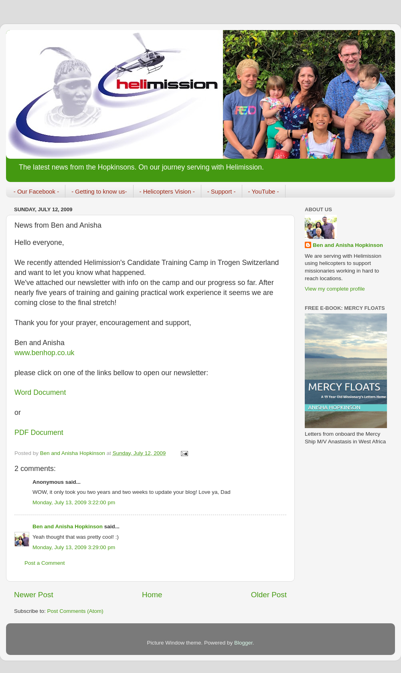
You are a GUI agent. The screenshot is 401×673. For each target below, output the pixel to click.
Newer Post (33, 594)
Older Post (269, 594)
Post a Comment (44, 563)
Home (152, 594)
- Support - (221, 191)
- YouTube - (263, 191)
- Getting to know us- (99, 191)
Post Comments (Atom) (75, 611)
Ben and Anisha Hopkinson (67, 526)
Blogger (243, 643)
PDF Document (38, 432)
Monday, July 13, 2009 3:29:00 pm (73, 547)
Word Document (40, 392)
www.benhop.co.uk (44, 353)
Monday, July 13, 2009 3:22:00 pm (73, 502)
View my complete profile (335, 289)
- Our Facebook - (36, 191)
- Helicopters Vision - (167, 191)
